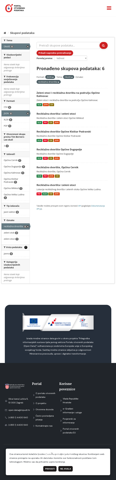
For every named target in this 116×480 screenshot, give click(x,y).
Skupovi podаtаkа (22, 33)
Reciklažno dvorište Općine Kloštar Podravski (64, 131)
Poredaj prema (44, 58)
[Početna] (5, 33)
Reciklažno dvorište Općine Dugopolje (59, 149)
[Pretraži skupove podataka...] (68, 45)
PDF (45, 122)
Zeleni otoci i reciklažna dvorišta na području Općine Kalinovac (68, 94)
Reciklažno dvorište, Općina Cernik (57, 167)
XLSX (39, 105)
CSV (51, 105)
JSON (46, 105)
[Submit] (104, 45)
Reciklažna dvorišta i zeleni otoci (56, 113)
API (79, 206)
